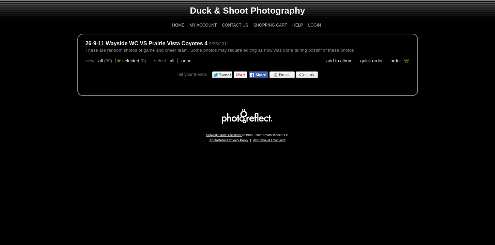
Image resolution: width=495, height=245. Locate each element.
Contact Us (235, 25)
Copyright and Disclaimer (224, 135)
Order (395, 60)
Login (314, 25)
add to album (339, 60)
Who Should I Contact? (269, 140)
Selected (130, 60)
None (186, 60)
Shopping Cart (270, 25)
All (100, 60)
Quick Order (371, 60)
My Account (203, 25)
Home (178, 25)
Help (297, 25)
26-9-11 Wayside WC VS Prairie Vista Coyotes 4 (146, 43)
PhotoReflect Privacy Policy (229, 140)
